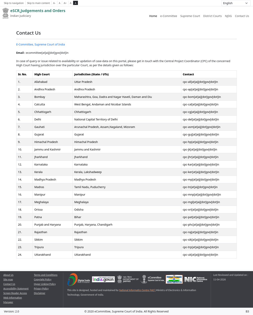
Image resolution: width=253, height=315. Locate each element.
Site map (8, 279)
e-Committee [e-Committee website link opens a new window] (168, 16)
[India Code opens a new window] (174, 280)
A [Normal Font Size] (59, 3)
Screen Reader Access (15, 293)
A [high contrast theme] (75, 3)
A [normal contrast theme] (71, 3)
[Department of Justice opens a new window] (128, 280)
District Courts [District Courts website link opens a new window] (212, 16)
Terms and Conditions (46, 275)
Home (153, 16)
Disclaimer (39, 293)
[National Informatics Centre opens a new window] (196, 280)
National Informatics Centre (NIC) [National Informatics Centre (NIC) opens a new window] (137, 290)
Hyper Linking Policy (45, 284)
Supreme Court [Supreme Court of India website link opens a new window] (190, 16)
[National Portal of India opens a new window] (104, 280)
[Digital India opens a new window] (79, 280)
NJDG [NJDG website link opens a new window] (228, 16)
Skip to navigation (14, 3)
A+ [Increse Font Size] (65, 3)
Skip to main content (38, 3)
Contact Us (242, 16)
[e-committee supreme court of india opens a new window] (153, 280)
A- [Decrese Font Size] (54, 3)
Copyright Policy (43, 279)
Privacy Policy (41, 288)
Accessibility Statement (16, 288)
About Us (8, 275)
